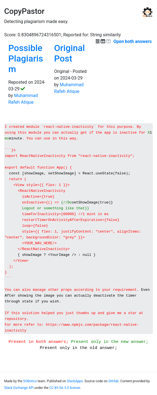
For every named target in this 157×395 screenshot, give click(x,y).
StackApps (75, 386)
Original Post (69, 53)
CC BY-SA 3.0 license (64, 393)
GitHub (113, 386)
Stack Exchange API (19, 393)
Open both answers (133, 41)
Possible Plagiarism (25, 59)
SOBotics (30, 386)
